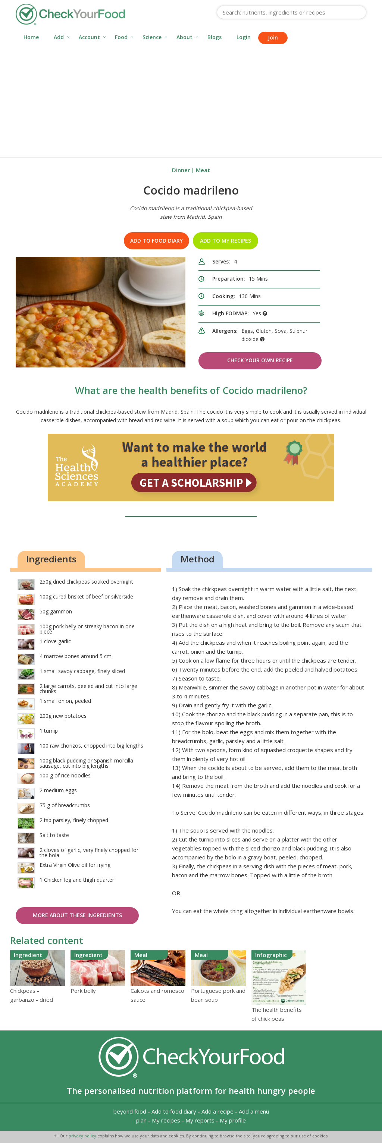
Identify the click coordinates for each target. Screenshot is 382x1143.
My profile (233, 1120)
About (184, 37)
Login (244, 37)
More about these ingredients (77, 915)
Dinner (181, 170)
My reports (200, 1120)
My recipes (166, 1120)
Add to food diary (156, 240)
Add (59, 37)
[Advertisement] (191, 101)
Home (31, 37)
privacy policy (83, 1136)
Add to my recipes (225, 240)
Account (89, 37)
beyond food (129, 1111)
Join (273, 37)
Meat (203, 170)
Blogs (214, 37)
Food (121, 37)
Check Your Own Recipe (260, 360)
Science (152, 37)
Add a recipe (217, 1111)
